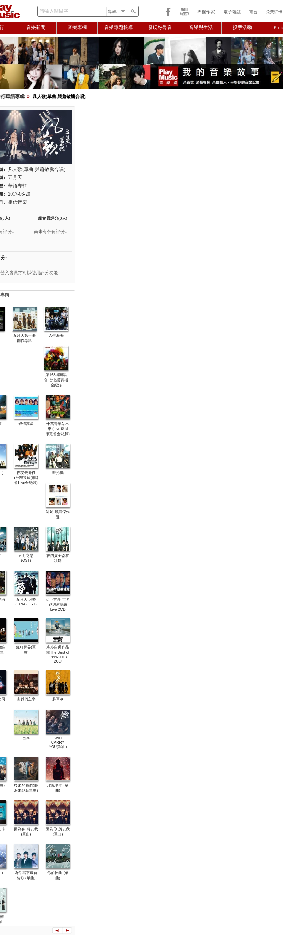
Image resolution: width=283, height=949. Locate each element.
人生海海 (56, 335)
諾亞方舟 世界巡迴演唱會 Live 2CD (57, 604)
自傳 (26, 738)
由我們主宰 (26, 699)
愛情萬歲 (25, 424)
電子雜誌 (232, 11)
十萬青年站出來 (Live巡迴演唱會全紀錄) (58, 429)
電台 (253, 11)
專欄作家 (206, 11)
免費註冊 (274, 12)
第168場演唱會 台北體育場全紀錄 (56, 380)
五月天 (15, 177)
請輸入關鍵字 (54, 11)
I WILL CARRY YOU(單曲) (58, 742)
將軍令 (58, 699)
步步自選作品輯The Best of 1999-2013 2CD (57, 654)
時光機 (58, 472)
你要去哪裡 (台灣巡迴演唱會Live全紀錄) (26, 477)
